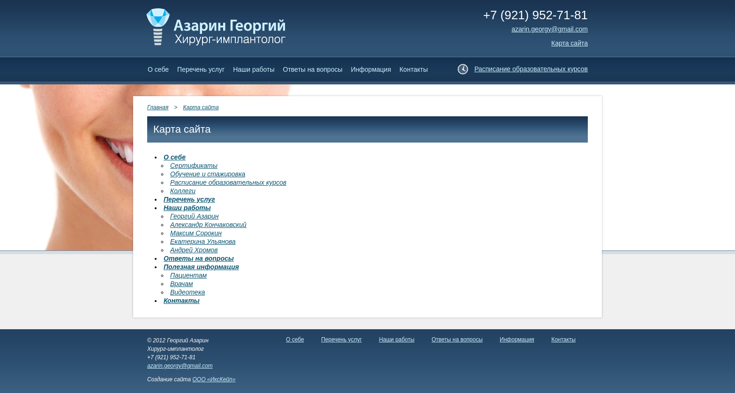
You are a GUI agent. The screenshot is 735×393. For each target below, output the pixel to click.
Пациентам (188, 275)
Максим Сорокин (196, 233)
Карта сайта (569, 43)
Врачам (181, 283)
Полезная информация (201, 267)
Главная (157, 107)
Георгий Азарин (194, 216)
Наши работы (253, 69)
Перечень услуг (201, 69)
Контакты (413, 69)
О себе (158, 69)
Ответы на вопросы (313, 69)
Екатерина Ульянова (203, 241)
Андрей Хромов (194, 250)
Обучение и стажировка (207, 174)
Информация (371, 69)
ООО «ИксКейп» (213, 379)
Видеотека (187, 292)
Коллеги (182, 191)
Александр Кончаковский (208, 224)
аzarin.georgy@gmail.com (549, 29)
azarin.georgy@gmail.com (180, 366)
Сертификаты (194, 165)
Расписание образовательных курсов (531, 69)
